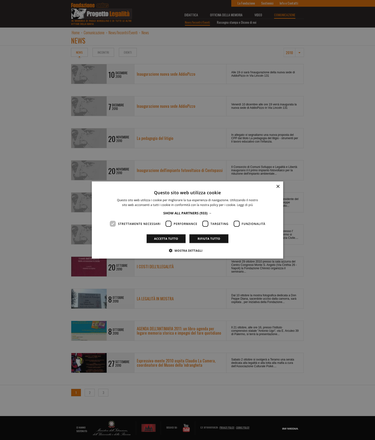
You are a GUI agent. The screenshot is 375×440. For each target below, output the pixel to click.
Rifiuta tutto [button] (209, 239)
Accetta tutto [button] (166, 239)
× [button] (278, 186)
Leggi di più (245, 205)
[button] (187, 213)
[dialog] (187, 220)
